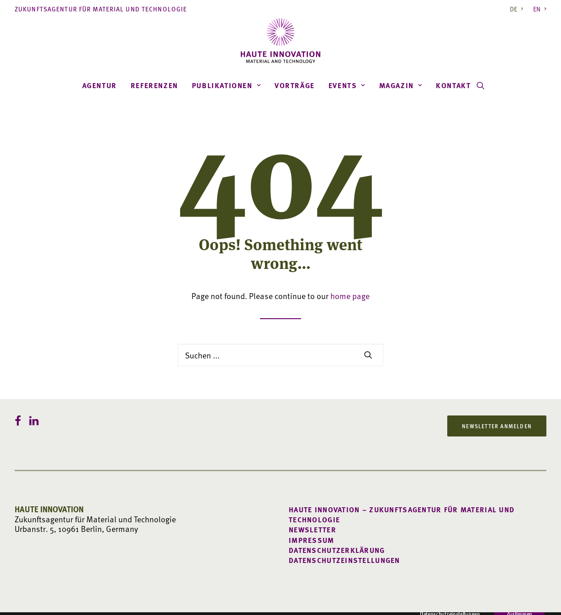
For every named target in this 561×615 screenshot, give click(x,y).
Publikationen (226, 85)
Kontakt (453, 85)
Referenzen (154, 85)
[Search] (280, 355)
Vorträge (295, 85)
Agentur (99, 85)
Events (346, 85)
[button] (480, 85)
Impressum (311, 540)
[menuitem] (518, 9)
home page (350, 295)
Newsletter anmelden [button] (497, 426)
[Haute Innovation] (280, 40)
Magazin (400, 85)
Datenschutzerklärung (337, 550)
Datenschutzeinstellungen (344, 560)
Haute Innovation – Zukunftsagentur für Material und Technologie (401, 514)
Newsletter (312, 529)
